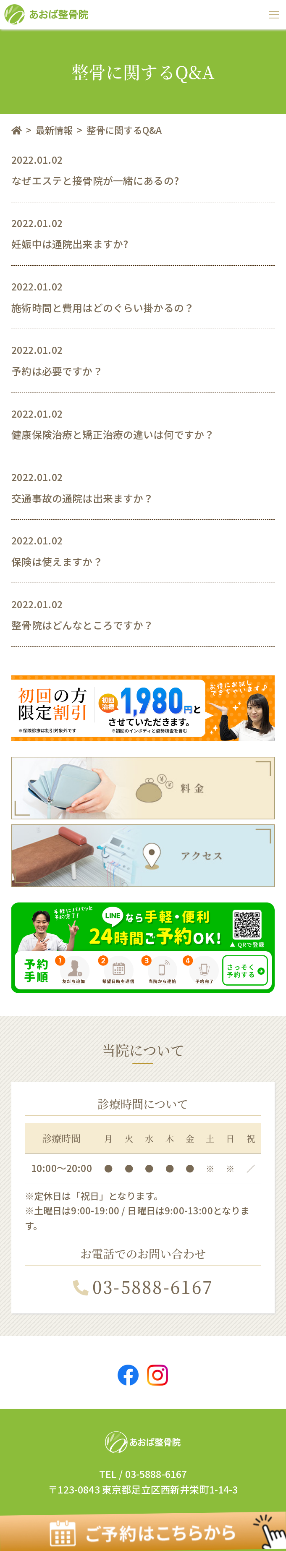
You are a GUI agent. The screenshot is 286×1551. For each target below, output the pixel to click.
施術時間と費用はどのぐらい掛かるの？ (102, 307)
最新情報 (54, 129)
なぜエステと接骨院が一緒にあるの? (95, 180)
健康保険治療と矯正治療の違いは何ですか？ (112, 434)
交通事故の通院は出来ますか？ (82, 498)
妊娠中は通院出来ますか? (69, 243)
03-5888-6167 (143, 1286)
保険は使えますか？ (56, 561)
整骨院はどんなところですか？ (82, 624)
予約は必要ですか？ (56, 371)
